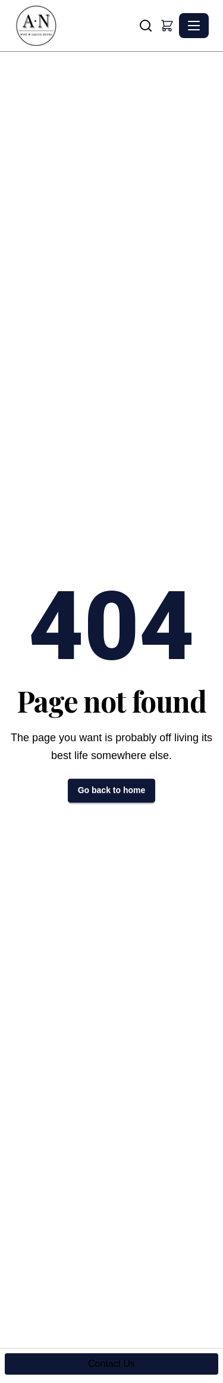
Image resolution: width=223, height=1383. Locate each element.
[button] (167, 25)
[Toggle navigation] (194, 25)
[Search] (145, 25)
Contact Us (111, 1364)
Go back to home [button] (112, 790)
